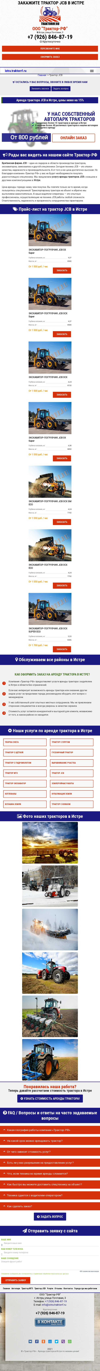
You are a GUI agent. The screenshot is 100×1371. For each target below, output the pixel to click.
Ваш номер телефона (12, 1247)
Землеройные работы (63, 783)
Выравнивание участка (64, 763)
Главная (6, 1287)
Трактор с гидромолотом (18, 763)
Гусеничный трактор (62, 752)
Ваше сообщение (10, 1257)
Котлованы (10, 794)
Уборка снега (12, 742)
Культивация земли (62, 794)
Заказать (62, 270)
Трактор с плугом (61, 742)
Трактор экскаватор (15, 783)
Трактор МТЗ (11, 773)
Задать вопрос (61, 88)
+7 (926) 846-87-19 (50, 37)
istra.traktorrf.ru (15, 71)
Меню (92, 69)
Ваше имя (6, 1238)
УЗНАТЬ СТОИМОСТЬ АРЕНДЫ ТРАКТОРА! (50, 1098)
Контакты (68, 1287)
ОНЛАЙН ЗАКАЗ (73, 137)
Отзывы (58, 1287)
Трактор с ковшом (61, 804)
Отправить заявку (15, 1278)
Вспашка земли (13, 804)
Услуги (50, 1287)
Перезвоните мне (50, 48)
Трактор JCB (58, 773)
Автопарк (15, 1287)
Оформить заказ (50, 57)
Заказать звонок (40, 88)
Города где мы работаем (85, 1287)
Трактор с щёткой (14, 752)
